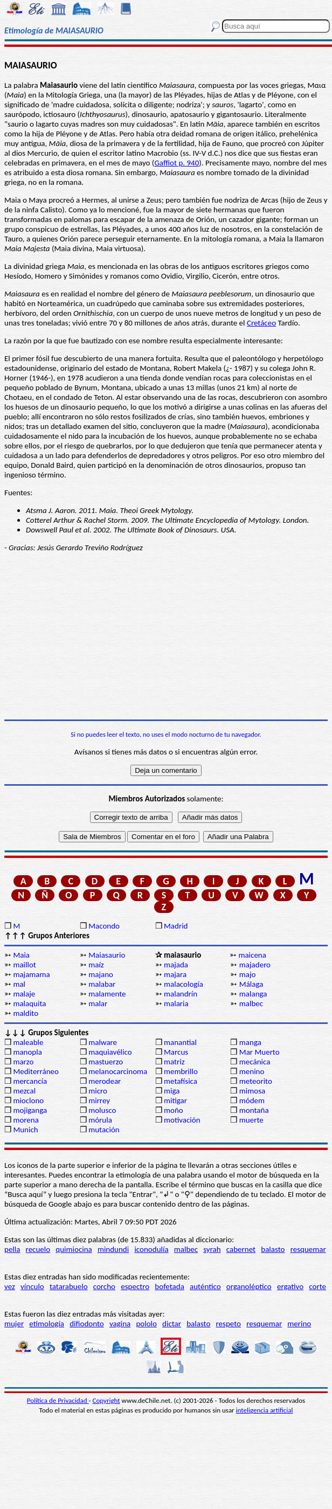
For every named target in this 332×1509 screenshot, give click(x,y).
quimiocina (74, 1249)
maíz (96, 965)
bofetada (169, 1286)
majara (175, 974)
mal (19, 984)
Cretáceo (261, 323)
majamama (31, 974)
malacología (183, 984)
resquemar (308, 1249)
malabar (101, 984)
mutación (103, 1129)
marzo (23, 1062)
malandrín (180, 994)
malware (102, 1042)
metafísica (180, 1081)
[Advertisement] (166, 635)
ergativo (290, 1286)
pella (12, 1249)
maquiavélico (110, 1052)
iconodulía (151, 1249)
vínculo (32, 1286)
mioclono (28, 1100)
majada (176, 965)
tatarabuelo (69, 1286)
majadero (255, 965)
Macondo (104, 926)
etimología (46, 1323)
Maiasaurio (106, 955)
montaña (254, 1110)
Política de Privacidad (58, 1400)
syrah (211, 1249)
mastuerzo (105, 1062)
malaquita (29, 1003)
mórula (100, 1120)
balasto (273, 1249)
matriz (174, 1062)
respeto (228, 1323)
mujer (14, 1323)
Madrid (176, 926)
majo (247, 974)
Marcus (176, 1052)
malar (97, 1003)
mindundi (113, 1249)
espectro (135, 1286)
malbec (251, 1003)
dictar (171, 1323)
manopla (27, 1052)
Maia (21, 955)
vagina (119, 1323)
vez (9, 1286)
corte (317, 1286)
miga (171, 1091)
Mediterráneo (36, 1071)
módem (252, 1100)
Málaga (251, 984)
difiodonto (87, 1323)
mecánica (255, 1062)
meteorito (255, 1081)
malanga (253, 994)
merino (299, 1323)
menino (252, 1071)
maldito (25, 1013)
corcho (104, 1286)
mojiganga (30, 1110)
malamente (107, 994)
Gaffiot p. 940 (176, 163)
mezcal (24, 1091)
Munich (25, 1129)
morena (25, 1120)
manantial (180, 1042)
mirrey (99, 1100)
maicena (252, 955)
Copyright (106, 1400)
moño (173, 1110)
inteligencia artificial (264, 1410)
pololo (146, 1323)
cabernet (240, 1249)
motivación (182, 1120)
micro (97, 1091)
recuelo (38, 1249)
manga (250, 1042)
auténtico (205, 1286)
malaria (176, 1003)
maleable (28, 1042)
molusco (102, 1110)
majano (100, 974)
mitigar (175, 1100)
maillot (24, 965)
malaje (24, 994)
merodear (104, 1081)
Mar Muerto (259, 1052)
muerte (251, 1120)
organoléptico (249, 1286)
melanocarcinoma (117, 1071)
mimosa (252, 1091)
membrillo (181, 1071)
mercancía (30, 1081)
